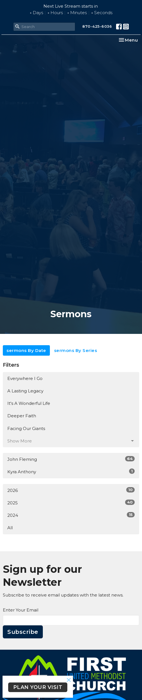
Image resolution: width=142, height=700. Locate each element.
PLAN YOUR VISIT (38, 687)
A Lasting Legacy (25, 391)
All (10, 527)
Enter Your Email (20, 610)
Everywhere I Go (25, 378)
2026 (71, 490)
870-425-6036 (97, 26)
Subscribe (22, 631)
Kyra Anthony (71, 471)
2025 (71, 502)
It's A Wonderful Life (28, 403)
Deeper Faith (21, 415)
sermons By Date (26, 350)
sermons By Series (75, 350)
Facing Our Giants (26, 428)
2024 (71, 515)
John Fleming (71, 459)
